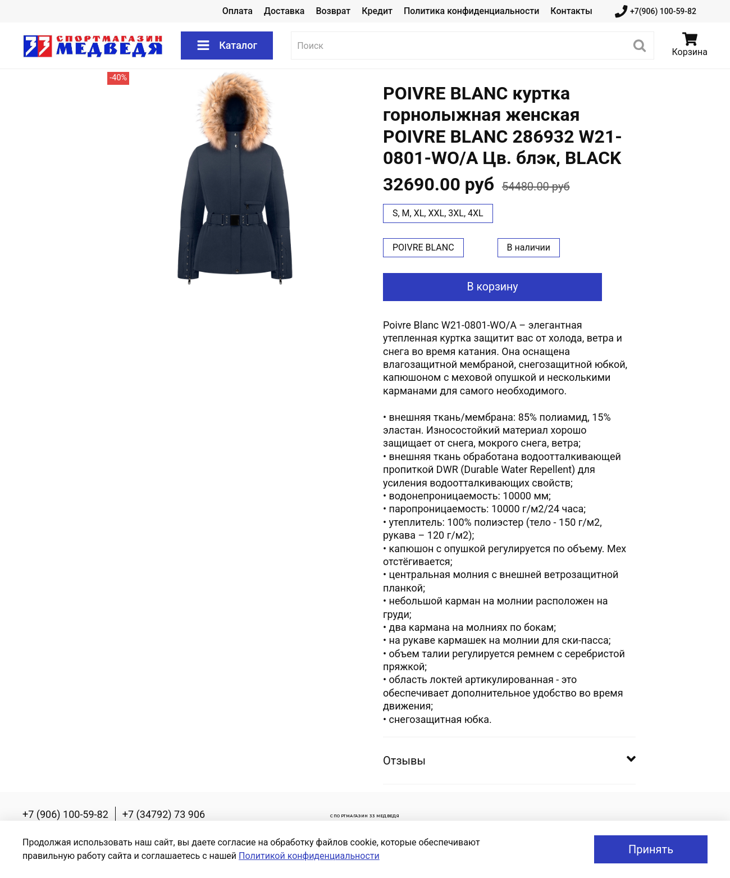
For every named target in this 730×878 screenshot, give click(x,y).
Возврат (333, 11)
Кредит (377, 11)
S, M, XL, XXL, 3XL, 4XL (438, 213)
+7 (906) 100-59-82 (65, 814)
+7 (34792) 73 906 (163, 814)
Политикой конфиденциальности (309, 855)
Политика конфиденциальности (471, 11)
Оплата (237, 11)
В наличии (529, 247)
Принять (650, 849)
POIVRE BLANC (423, 247)
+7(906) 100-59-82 (655, 11)
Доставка (284, 11)
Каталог (227, 45)
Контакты (571, 11)
